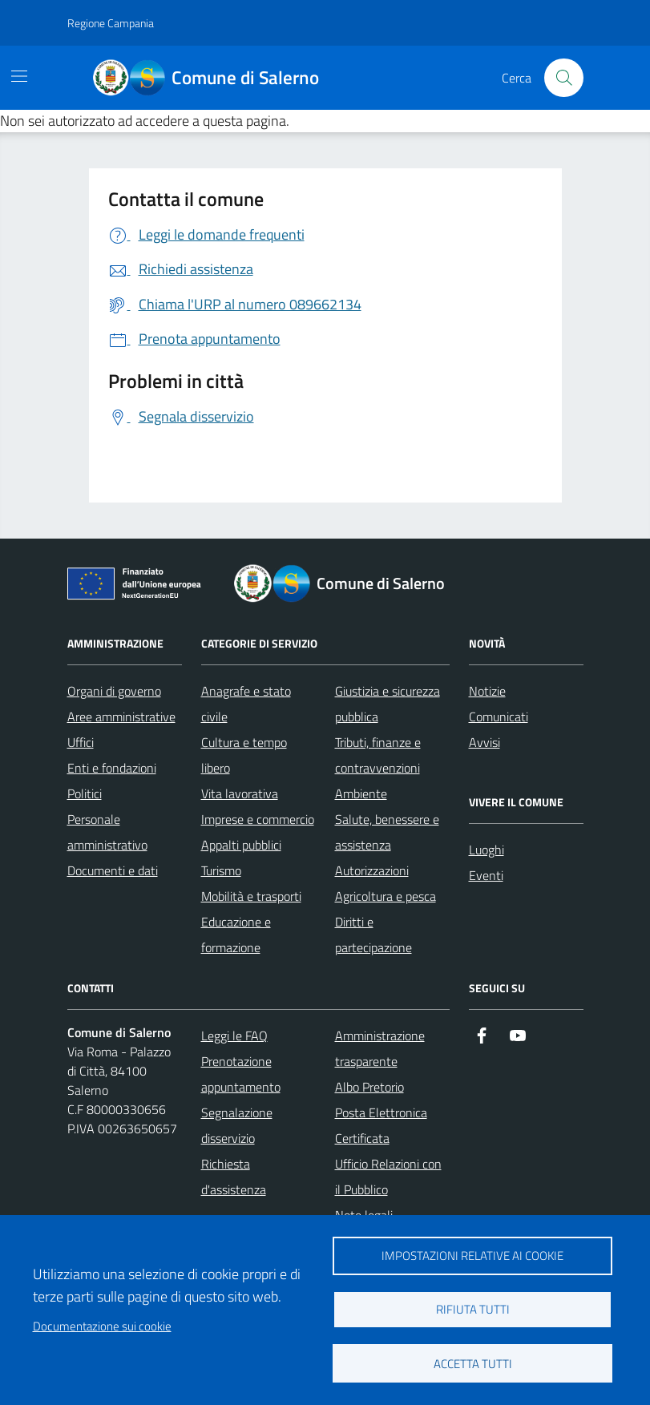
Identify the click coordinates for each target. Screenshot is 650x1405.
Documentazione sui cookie (102, 1326)
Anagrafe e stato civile (246, 703)
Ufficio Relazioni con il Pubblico (388, 1176)
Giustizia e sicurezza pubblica (387, 703)
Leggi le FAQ (234, 1035)
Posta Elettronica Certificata (381, 1125)
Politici (84, 793)
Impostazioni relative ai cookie (472, 1255)
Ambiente (361, 793)
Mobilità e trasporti (251, 896)
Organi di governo (114, 690)
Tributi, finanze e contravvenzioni (378, 755)
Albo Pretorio (369, 1086)
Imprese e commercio (257, 819)
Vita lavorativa (239, 793)
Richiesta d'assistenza (233, 1176)
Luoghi (486, 849)
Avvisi (484, 742)
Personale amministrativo (107, 831)
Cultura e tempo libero (244, 755)
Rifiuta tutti (473, 1309)
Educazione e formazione (236, 934)
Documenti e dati (112, 870)
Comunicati (498, 716)
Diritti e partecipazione (373, 934)
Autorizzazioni (372, 870)
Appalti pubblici (241, 844)
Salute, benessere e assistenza (387, 831)
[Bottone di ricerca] (563, 78)
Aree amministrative (121, 716)
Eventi (486, 875)
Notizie (487, 690)
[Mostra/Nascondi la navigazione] (19, 76)
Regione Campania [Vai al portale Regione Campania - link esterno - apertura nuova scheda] (110, 22)
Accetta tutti (473, 1364)
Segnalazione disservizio (237, 1125)
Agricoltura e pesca (385, 896)
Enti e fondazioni (111, 767)
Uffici (80, 742)
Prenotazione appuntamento (241, 1074)
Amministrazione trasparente (380, 1048)
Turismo (221, 870)
